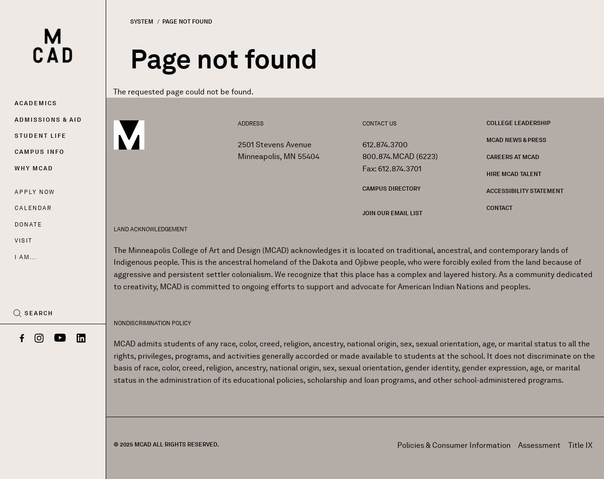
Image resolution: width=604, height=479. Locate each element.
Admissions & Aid (48, 119)
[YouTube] (60, 339)
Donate (28, 224)
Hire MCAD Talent (514, 173)
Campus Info (40, 151)
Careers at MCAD (513, 156)
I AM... (25, 257)
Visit (23, 240)
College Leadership (519, 122)
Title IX (580, 445)
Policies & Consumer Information (454, 445)
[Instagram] (39, 339)
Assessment (539, 445)
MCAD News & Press (516, 139)
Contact (499, 207)
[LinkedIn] (81, 339)
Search (39, 313)
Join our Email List (392, 213)
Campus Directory (391, 188)
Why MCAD (34, 168)
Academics (36, 103)
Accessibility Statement (525, 190)
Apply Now (35, 191)
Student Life (41, 135)
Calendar (33, 207)
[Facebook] (22, 339)
